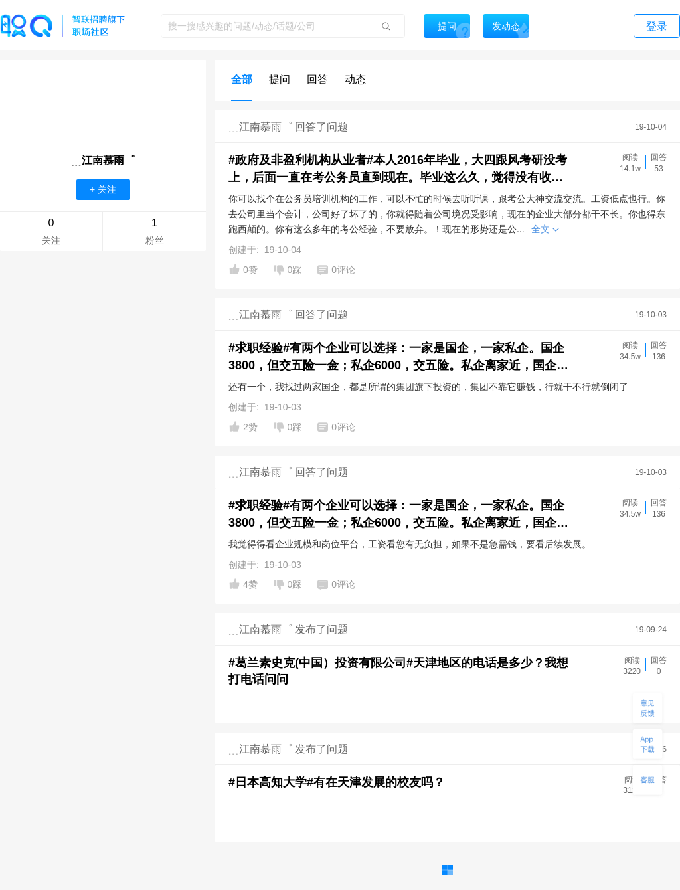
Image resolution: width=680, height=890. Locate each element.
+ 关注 (103, 189)
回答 (317, 79)
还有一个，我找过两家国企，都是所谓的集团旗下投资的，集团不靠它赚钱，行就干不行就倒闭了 (428, 386)
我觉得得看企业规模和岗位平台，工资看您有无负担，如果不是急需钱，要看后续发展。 (409, 544)
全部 (241, 79)
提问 (279, 79)
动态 (355, 79)
